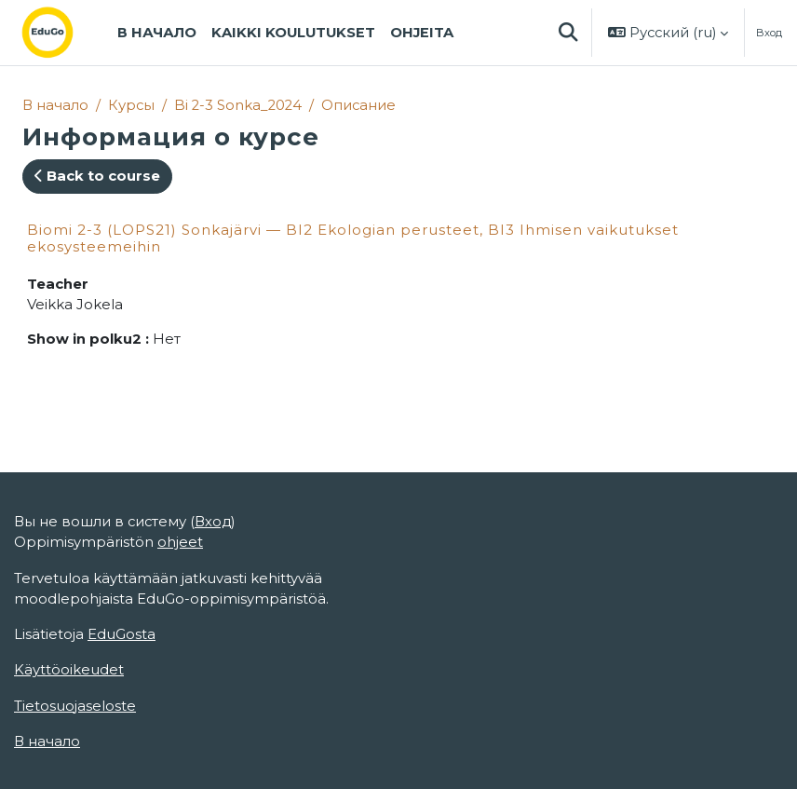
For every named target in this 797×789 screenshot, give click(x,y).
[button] (568, 32)
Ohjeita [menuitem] (421, 32)
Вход (769, 32)
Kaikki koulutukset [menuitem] (293, 32)
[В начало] (62, 32)
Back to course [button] (97, 176)
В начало (55, 105)
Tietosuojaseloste (75, 706)
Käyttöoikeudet (69, 669)
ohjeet (180, 542)
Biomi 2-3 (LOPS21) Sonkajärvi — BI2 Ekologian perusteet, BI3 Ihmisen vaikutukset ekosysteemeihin (353, 238)
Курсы (131, 105)
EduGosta (121, 634)
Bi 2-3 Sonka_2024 (238, 105)
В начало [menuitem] (156, 32)
